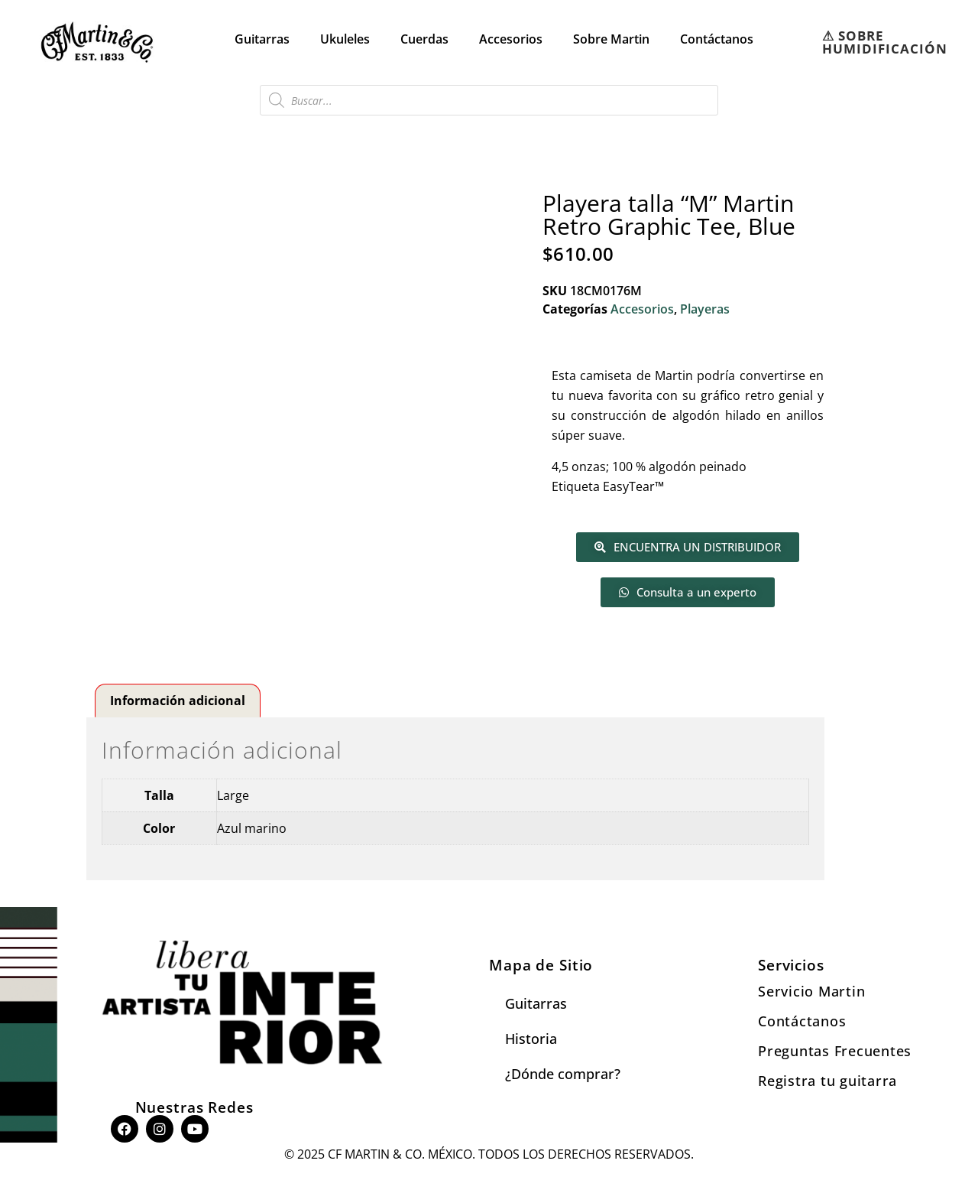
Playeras (705, 309)
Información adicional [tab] (177, 700)
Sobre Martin (611, 39)
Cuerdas (424, 39)
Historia (531, 1038)
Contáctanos (716, 39)
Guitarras (262, 39)
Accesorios (510, 39)
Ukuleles (345, 39)
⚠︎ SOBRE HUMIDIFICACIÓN (884, 42)
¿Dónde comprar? (562, 1074)
